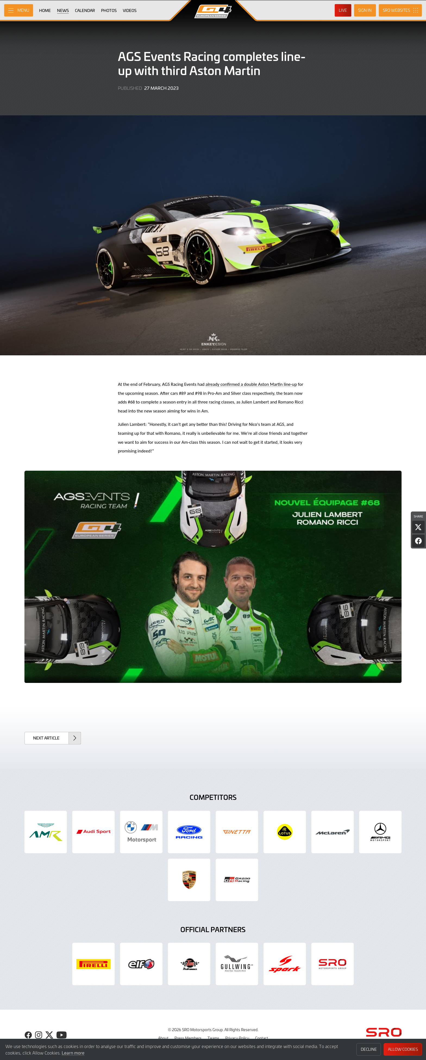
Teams (213, 1038)
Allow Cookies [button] (403, 1049)
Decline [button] (369, 1049)
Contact (261, 1038)
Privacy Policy (237, 1038)
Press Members (188, 1038)
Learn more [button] (73, 1053)
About (163, 1038)
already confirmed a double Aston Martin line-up (251, 384)
